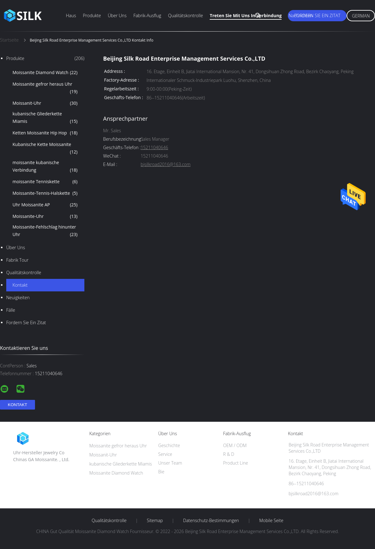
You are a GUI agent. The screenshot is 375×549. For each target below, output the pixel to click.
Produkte (92, 15)
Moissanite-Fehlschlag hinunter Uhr (45, 231)
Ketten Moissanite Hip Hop (45, 133)
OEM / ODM (235, 445)
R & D (228, 454)
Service (165, 454)
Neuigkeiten (18, 297)
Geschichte (169, 445)
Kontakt (20, 285)
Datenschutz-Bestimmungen (211, 520)
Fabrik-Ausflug (147, 15)
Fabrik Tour (17, 260)
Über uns (117, 15)
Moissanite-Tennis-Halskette (45, 193)
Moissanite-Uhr (45, 216)
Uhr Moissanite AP (45, 205)
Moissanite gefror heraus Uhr (45, 88)
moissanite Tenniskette (45, 181)
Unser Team (170, 463)
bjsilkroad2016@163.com (165, 164)
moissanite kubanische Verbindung (45, 166)
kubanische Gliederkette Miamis (45, 118)
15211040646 (154, 147)
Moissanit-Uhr (45, 103)
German (361, 16)
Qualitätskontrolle (185, 15)
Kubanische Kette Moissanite (45, 148)
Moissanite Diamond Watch (45, 72)
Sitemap (155, 520)
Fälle (10, 310)
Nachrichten (300, 15)
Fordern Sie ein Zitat (317, 15)
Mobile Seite (271, 520)
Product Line (235, 463)
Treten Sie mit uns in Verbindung (246, 15)
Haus (71, 15)
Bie (161, 472)
